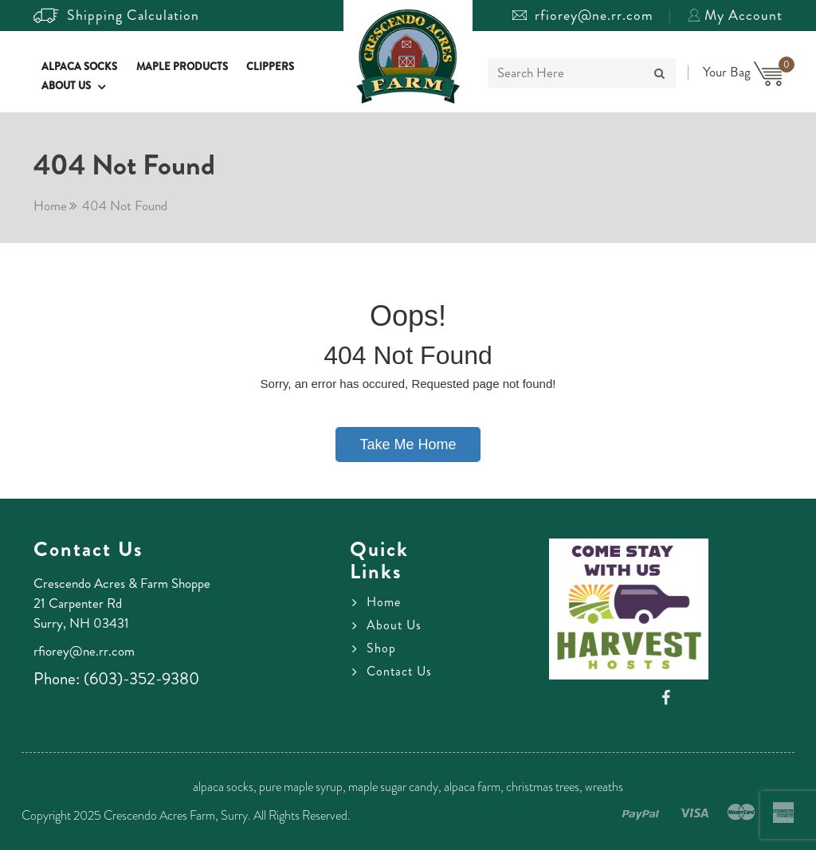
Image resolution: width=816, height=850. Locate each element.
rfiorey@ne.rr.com (582, 15)
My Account (735, 15)
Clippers (270, 66)
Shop (381, 648)
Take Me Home (407, 444)
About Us (66, 85)
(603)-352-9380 (141, 679)
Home (50, 205)
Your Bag (743, 71)
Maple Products (182, 66)
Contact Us (399, 671)
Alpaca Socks (79, 66)
